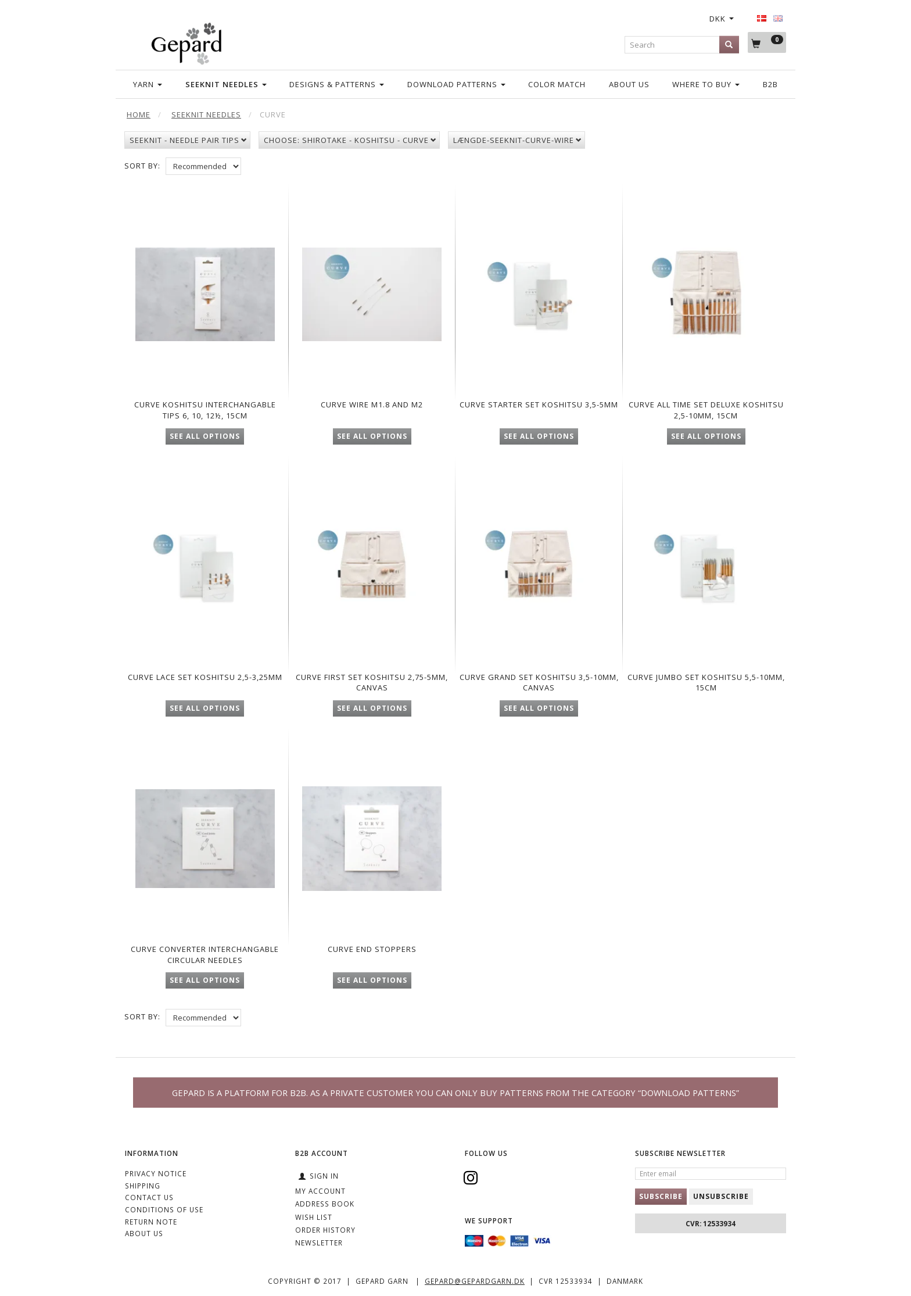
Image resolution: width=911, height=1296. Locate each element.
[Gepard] (186, 41)
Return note (151, 1221)
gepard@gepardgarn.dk (475, 1281)
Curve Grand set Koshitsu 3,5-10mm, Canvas (539, 686)
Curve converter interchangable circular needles (204, 963)
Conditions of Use (164, 1209)
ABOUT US (144, 1233)
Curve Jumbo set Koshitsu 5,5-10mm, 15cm (706, 686)
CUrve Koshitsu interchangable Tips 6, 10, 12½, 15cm (205, 408)
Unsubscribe (721, 1196)
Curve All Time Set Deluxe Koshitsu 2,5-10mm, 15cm (706, 403)
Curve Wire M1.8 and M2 (372, 397)
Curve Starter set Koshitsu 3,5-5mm (539, 403)
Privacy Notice (155, 1173)
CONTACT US (149, 1197)
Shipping (142, 1185)
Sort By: (142, 165)
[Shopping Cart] (767, 42)
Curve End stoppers (372, 952)
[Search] (729, 44)
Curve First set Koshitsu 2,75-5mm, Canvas (371, 686)
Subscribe (661, 1196)
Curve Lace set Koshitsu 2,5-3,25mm (205, 686)
